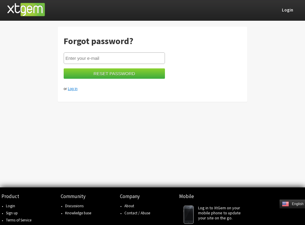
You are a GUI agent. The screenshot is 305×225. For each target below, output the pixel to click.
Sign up (12, 213)
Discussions (74, 205)
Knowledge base (78, 213)
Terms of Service (18, 220)
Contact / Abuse (137, 213)
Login (10, 205)
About (129, 205)
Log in (73, 89)
